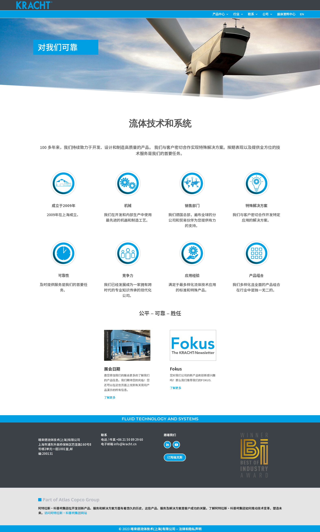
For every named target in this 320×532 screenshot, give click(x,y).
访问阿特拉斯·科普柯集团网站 (65, 513)
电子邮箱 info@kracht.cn (119, 444)
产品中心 (219, 14)
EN (302, 14)
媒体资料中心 (286, 14)
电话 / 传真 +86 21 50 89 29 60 (122, 439)
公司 (266, 14)
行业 (236, 14)
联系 (251, 14)
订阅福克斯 (174, 457)
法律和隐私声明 (190, 528)
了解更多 (109, 397)
